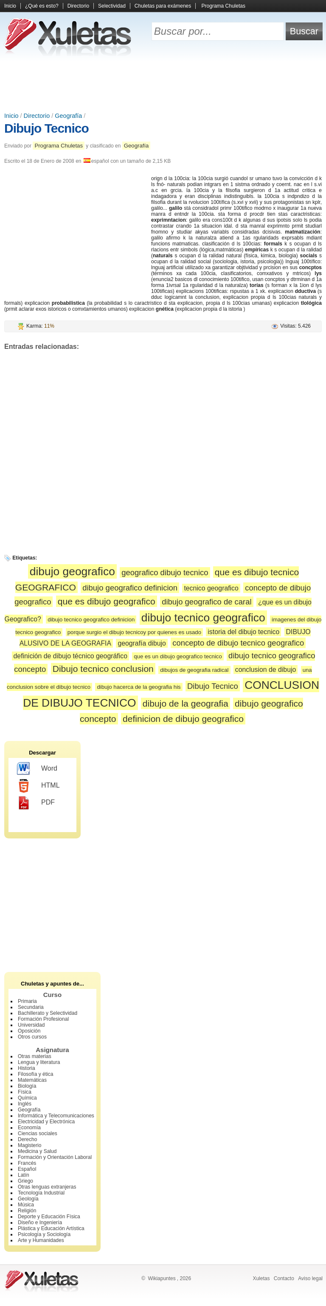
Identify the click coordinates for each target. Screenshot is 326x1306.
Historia (26, 1068)
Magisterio (29, 1145)
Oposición (29, 1031)
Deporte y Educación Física (49, 1217)
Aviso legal (310, 1278)
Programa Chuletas (223, 6)
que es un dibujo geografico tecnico (178, 656)
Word (37, 769)
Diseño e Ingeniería (40, 1222)
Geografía (68, 115)
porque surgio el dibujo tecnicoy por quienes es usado (134, 632)
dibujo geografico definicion (129, 587)
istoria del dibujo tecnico (243, 631)
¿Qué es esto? (42, 6)
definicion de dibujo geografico (183, 719)
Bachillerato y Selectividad (47, 1013)
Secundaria (31, 1007)
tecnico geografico (211, 588)
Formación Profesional (43, 1019)
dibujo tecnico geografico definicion (91, 619)
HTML (38, 786)
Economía (29, 1128)
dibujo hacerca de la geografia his (138, 687)
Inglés (24, 1104)
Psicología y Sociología (44, 1234)
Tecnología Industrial (41, 1193)
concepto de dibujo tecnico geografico (238, 642)
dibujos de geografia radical (194, 670)
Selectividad (112, 6)
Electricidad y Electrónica (46, 1122)
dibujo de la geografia (185, 703)
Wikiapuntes (161, 1278)
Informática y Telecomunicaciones (56, 1116)
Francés (27, 1163)
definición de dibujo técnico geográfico (70, 656)
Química (27, 1098)
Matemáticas (32, 1080)
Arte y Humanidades (41, 1240)
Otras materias (34, 1056)
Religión (27, 1211)
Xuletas (261, 1278)
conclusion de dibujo (265, 669)
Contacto (284, 1278)
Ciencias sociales (37, 1133)
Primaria (27, 1001)
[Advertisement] (163, 85)
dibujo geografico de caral (207, 601)
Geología (28, 1199)
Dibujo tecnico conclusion (103, 669)
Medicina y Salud (37, 1151)
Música (26, 1205)
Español (27, 1169)
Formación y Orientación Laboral (55, 1157)
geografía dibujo (142, 643)
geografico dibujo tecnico (164, 572)
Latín (23, 1175)
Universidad (31, 1025)
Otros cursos (32, 1037)
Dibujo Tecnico (46, 128)
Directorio (78, 6)
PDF (36, 803)
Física (24, 1092)
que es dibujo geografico (106, 601)
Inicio (10, 6)
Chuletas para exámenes (163, 6)
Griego (25, 1181)
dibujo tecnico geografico (203, 617)
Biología (27, 1086)
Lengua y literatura (39, 1062)
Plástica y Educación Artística (51, 1228)
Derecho (27, 1139)
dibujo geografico (72, 571)
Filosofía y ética (35, 1074)
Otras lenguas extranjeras (47, 1187)
